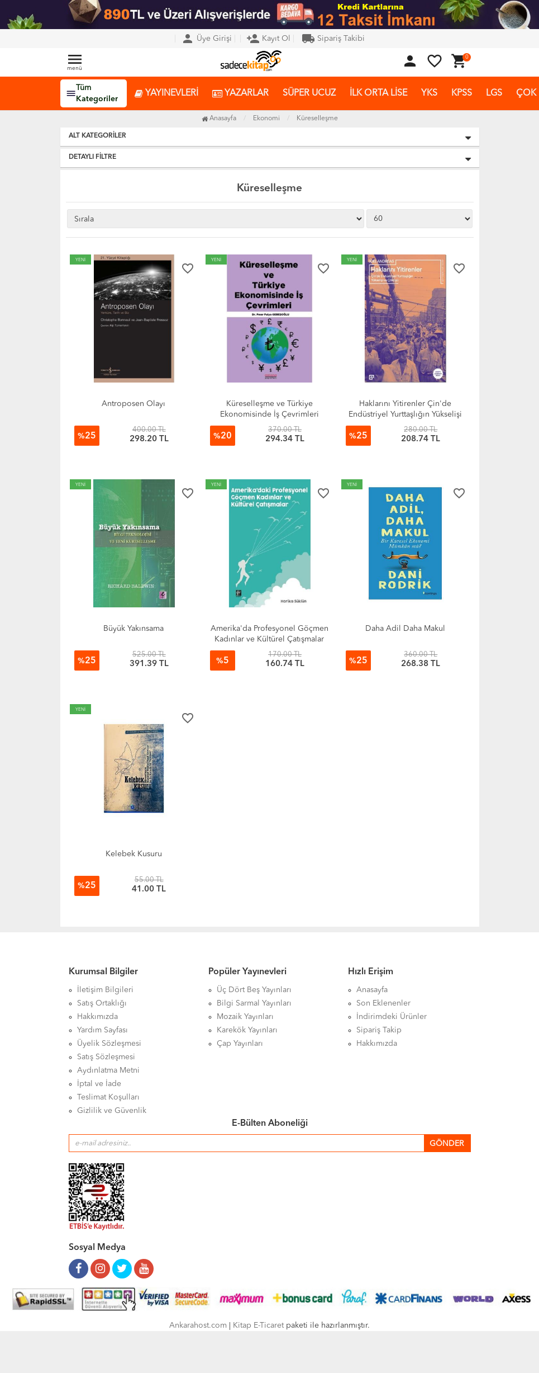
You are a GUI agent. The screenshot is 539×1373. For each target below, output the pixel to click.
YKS (429, 93)
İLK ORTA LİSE (378, 93)
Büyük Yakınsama (133, 629)
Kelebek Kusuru (134, 854)
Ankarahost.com (198, 1325)
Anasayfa (219, 118)
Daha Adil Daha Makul (405, 629)
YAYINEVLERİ (166, 93)
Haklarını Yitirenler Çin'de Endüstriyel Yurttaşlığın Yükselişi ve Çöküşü (405, 414)
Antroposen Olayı (133, 404)
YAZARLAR (240, 93)
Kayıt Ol (268, 39)
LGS (494, 93)
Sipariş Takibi (333, 39)
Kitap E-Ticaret (258, 1325)
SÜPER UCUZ (309, 93)
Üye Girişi (206, 39)
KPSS (461, 93)
